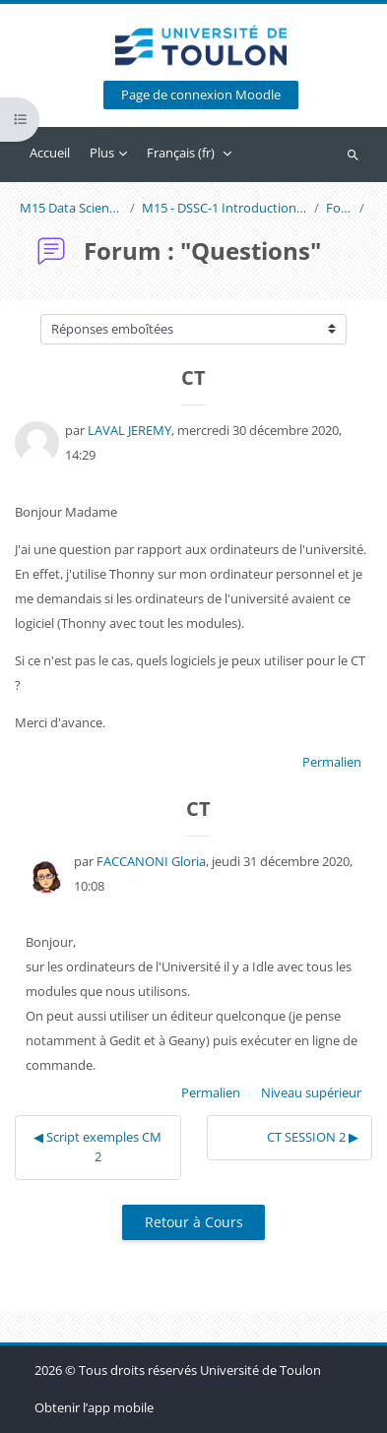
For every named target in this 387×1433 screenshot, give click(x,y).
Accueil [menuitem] (50, 152)
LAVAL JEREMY (129, 430)
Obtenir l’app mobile (94, 1407)
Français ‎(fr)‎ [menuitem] (181, 152)
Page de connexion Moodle (201, 95)
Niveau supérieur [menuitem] (311, 1092)
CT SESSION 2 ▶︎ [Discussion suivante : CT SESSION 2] (312, 1137)
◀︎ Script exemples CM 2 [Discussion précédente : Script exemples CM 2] (97, 1146)
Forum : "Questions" (340, 208)
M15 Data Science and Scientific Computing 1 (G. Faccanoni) (72, 208)
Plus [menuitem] (102, 152)
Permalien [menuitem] (331, 762)
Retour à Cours (194, 1222)
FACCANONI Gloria (151, 861)
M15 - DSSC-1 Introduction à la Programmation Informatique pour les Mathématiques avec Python (225, 208)
